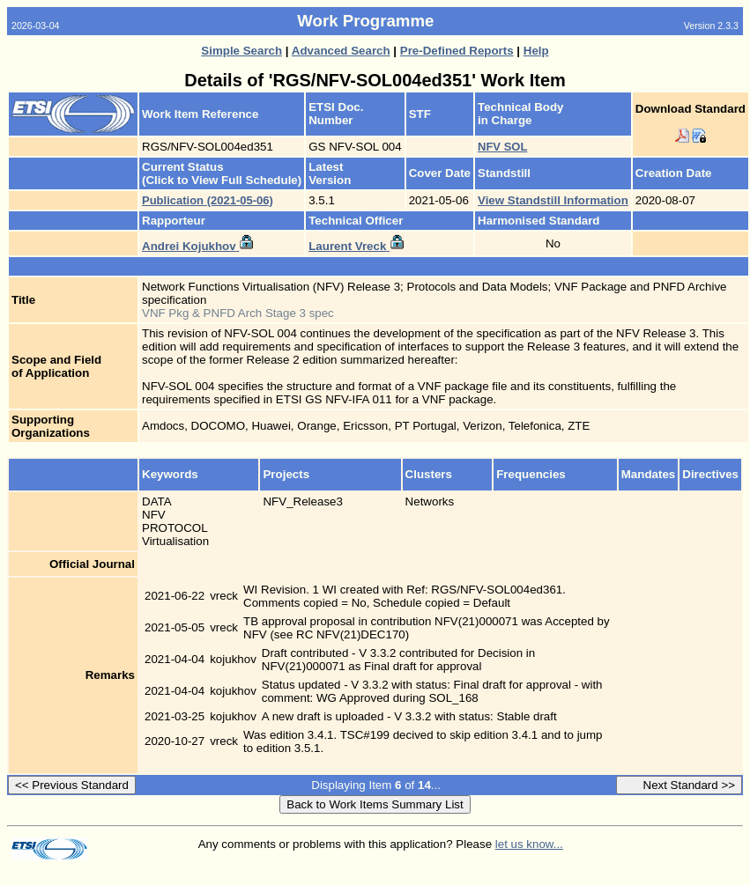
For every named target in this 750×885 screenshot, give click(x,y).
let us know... (529, 844)
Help (536, 50)
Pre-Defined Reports (457, 50)
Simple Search (241, 50)
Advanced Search (341, 50)
